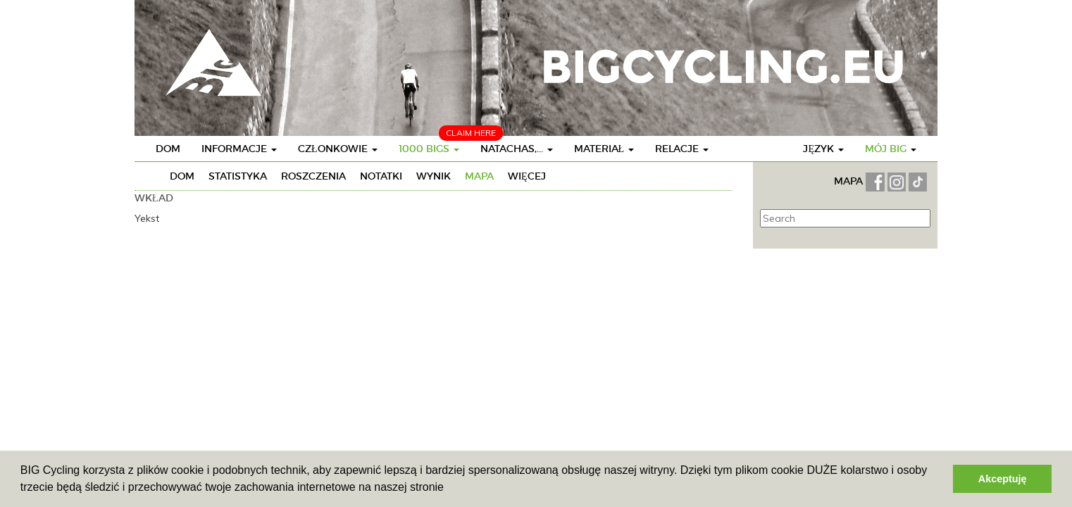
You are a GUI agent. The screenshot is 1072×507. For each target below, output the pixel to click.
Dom (168, 148)
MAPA (850, 181)
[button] (449, 489)
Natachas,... (516, 148)
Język (823, 148)
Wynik (433, 176)
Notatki (381, 176)
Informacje (239, 148)
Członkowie (338, 148)
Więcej (527, 176)
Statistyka (237, 176)
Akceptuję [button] (1002, 478)
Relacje (682, 148)
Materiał (604, 148)
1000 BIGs (429, 148)
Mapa (479, 176)
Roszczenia (313, 176)
